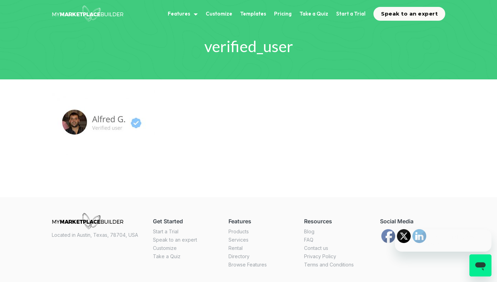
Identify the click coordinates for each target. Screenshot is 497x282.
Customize (219, 13)
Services (238, 240)
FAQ (308, 240)
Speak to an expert (409, 13)
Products (238, 231)
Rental (235, 248)
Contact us (316, 248)
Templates (253, 13)
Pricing (283, 13)
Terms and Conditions (329, 265)
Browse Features (247, 265)
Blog (309, 231)
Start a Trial (351, 13)
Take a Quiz (314, 13)
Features (179, 13)
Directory (239, 256)
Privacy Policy (320, 256)
